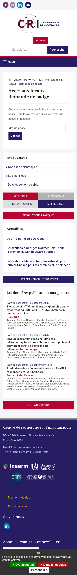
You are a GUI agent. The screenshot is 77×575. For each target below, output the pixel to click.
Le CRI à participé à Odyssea (25, 238)
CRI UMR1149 (41, 79)
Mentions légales (19, 497)
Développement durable (23, 184)
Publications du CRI (38, 405)
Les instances (17, 175)
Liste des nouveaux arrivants (38, 279)
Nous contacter (17, 506)
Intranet (40, 40)
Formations (56, 196)
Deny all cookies (53, 564)
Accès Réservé (22, 79)
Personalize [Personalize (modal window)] (39, 570)
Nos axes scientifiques (22, 167)
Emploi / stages (56, 204)
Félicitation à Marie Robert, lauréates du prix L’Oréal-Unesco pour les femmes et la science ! (38, 263)
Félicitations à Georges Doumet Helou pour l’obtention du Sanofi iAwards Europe (35, 250)
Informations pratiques (38, 215)
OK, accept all (23, 564)
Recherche (21, 196)
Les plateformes (21, 204)
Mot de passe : (37, 128)
